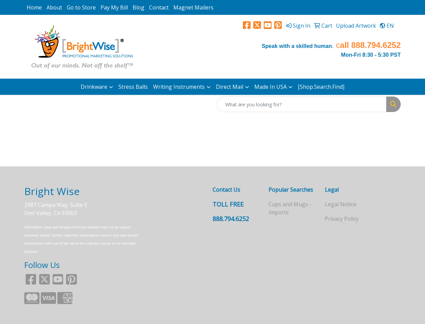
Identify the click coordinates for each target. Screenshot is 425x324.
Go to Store (81, 7)
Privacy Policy (342, 218)
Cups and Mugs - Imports (289, 208)
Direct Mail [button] (229, 86)
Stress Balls (133, 86)
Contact (159, 7)
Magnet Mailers (193, 7)
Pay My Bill (114, 7)
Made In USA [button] (270, 86)
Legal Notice (341, 204)
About (54, 7)
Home (34, 7)
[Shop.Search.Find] (321, 86)
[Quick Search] (302, 104)
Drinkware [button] (94, 86)
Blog (138, 7)
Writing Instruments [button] (179, 86)
